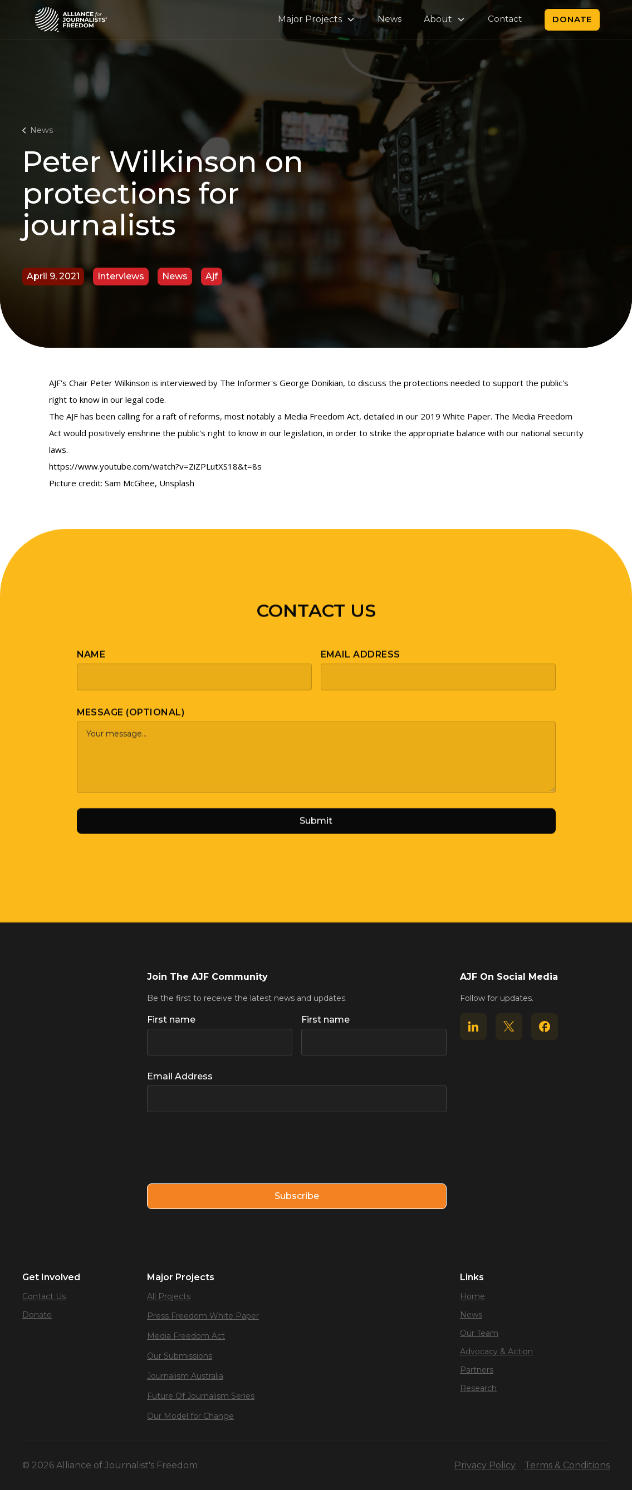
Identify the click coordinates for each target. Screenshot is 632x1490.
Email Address (360, 663)
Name (91, 663)
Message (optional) (131, 721)
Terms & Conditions (567, 1465)
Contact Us (44, 1296)
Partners (476, 1370)
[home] (71, 19)
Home (472, 1296)
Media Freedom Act (186, 1336)
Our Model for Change (190, 1416)
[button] (316, 19)
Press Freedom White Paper (203, 1316)
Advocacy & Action (496, 1351)
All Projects (168, 1296)
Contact (505, 18)
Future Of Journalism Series (200, 1396)
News (389, 18)
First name (171, 1019)
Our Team (479, 1333)
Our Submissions (179, 1356)
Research (478, 1388)
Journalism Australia (185, 1376)
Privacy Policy (485, 1465)
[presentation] (231, 1148)
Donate (572, 19)
